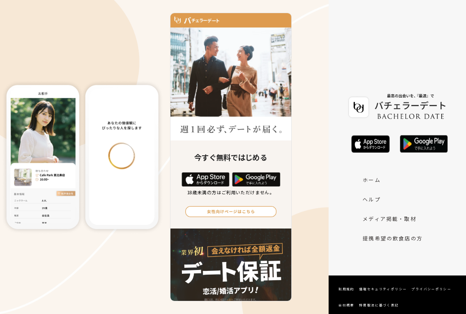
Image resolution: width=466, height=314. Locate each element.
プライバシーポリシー (431, 288)
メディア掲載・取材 (389, 218)
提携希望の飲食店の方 (393, 238)
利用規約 (346, 288)
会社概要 (346, 305)
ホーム (371, 179)
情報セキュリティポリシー (383, 288)
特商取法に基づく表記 (379, 305)
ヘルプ (371, 199)
